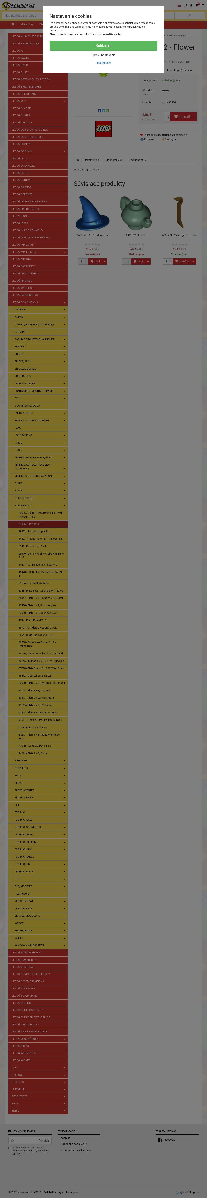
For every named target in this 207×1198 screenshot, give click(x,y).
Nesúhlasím (103, 62)
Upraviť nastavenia (103, 55)
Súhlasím (104, 45)
